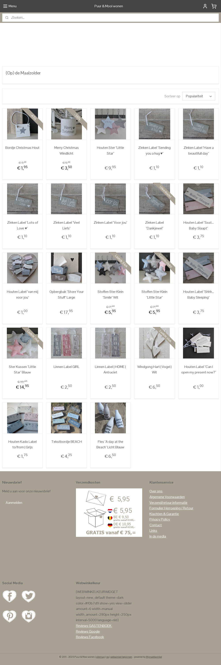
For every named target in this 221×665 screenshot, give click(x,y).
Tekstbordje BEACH (66, 441)
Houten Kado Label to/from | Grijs (22, 444)
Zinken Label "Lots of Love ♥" (22, 225)
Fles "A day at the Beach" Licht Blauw (110, 444)
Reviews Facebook (90, 637)
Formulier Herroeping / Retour (171, 508)
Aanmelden (14, 502)
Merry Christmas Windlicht (66, 150)
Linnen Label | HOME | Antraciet (110, 369)
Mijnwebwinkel (154, 656)
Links (153, 530)
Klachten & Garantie (164, 514)
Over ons (155, 491)
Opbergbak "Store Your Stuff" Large (66, 294)
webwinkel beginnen (121, 656)
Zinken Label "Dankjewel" (154, 225)
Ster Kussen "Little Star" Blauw (22, 369)
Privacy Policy (159, 519)
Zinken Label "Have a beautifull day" (198, 150)
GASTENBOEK (100, 625)
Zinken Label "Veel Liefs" (66, 225)
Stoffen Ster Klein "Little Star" (154, 294)
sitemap (100, 656)
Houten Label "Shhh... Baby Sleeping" (198, 294)
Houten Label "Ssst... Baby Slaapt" (198, 225)
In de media (157, 536)
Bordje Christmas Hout (22, 147)
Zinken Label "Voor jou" (110, 222)
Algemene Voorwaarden (167, 497)
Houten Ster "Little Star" (110, 150)
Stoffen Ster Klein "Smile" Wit (110, 294)
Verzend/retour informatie (168, 502)
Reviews (82, 625)
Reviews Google (88, 631)
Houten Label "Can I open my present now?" (198, 369)
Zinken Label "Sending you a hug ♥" (154, 150)
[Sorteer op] (198, 96)
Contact (155, 525)
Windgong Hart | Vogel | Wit (154, 369)
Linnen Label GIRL (66, 366)
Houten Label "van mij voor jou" (22, 294)
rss (107, 656)
